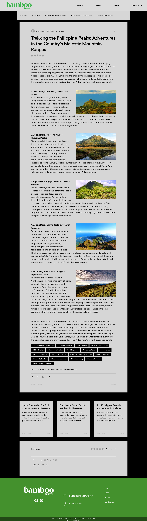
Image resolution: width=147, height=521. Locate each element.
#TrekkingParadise (94, 359)
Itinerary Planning (70, 369)
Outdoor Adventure (38, 369)
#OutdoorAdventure (40, 354)
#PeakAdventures (102, 354)
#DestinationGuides (55, 350)
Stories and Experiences (55, 15)
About (107, 497)
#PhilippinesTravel (88, 350)
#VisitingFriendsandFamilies (43, 345)
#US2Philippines (72, 350)
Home (107, 488)
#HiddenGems (104, 350)
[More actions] (114, 31)
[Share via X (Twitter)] (38, 377)
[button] (124, 15)
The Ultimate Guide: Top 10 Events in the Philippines (72, 406)
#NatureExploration (40, 359)
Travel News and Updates (81, 15)
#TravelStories (81, 345)
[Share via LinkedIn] (43, 377)
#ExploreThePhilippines (99, 345)
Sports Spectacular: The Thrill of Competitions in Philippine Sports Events (35, 406)
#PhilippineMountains (58, 359)
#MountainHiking (76, 359)
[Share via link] (49, 377)
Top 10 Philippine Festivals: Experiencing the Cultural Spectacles (109, 406)
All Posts (23, 15)
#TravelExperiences (65, 345)
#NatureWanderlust (58, 354)
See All (124, 397)
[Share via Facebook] (32, 377)
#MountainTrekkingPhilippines (81, 354)
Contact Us (109, 502)
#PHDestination (38, 350)
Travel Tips (36, 15)
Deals (107, 492)
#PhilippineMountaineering (42, 363)
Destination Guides (105, 15)
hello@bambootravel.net (81, 495)
